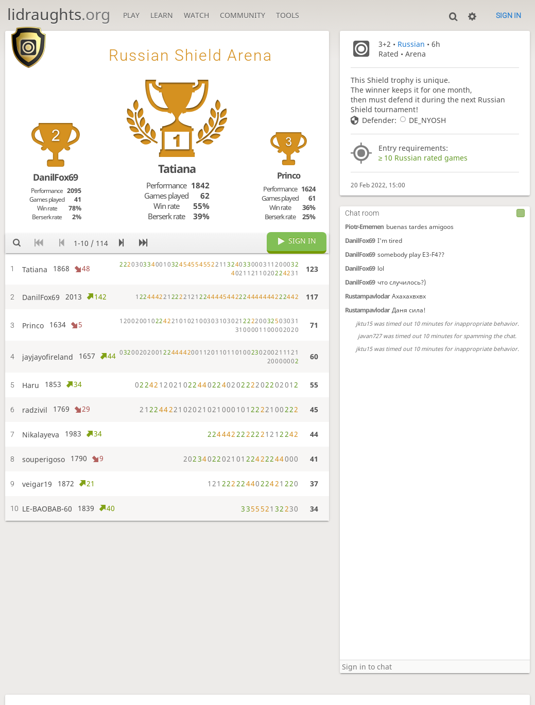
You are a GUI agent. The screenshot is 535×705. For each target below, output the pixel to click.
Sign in (508, 15)
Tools (287, 15)
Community (242, 15)
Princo (288, 175)
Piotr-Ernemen (364, 226)
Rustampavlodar (367, 296)
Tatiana (177, 168)
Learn (161, 15)
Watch (196, 15)
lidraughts (58, 14)
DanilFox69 (360, 240)
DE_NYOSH (421, 120)
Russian (411, 44)
